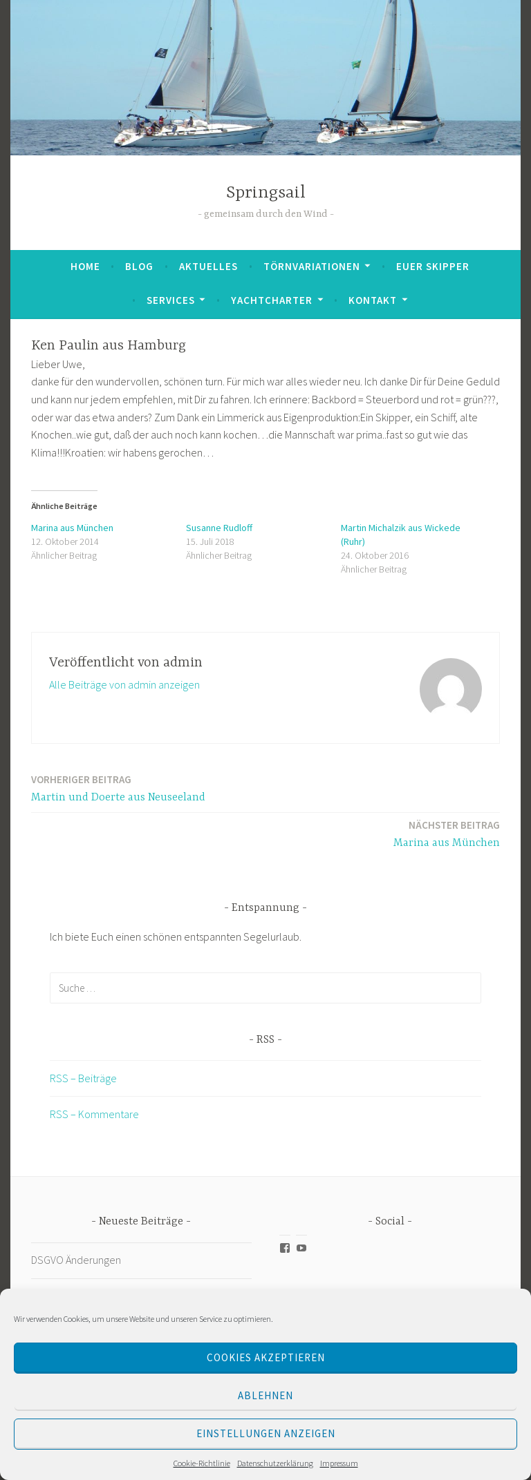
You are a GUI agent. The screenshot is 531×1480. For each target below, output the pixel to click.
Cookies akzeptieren (266, 1357)
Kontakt (372, 300)
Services (171, 300)
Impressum (339, 1463)
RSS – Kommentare (94, 1114)
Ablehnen (265, 1395)
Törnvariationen (311, 266)
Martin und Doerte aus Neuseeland (118, 787)
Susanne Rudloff (219, 527)
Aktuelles (208, 266)
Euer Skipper (432, 266)
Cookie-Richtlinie (202, 1463)
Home (85, 266)
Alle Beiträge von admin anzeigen (124, 684)
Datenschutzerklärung (275, 1463)
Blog (139, 266)
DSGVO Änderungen (76, 1260)
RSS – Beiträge (83, 1078)
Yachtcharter (272, 300)
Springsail (266, 193)
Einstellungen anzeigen (265, 1433)
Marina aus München (72, 527)
